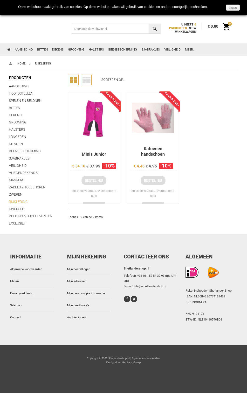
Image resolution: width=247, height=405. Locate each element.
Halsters (96, 49)
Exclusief (17, 223)
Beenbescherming (122, 49)
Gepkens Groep (131, 374)
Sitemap (15, 317)
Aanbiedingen (76, 329)
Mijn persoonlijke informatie (86, 305)
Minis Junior (94, 154)
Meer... (190, 49)
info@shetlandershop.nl (150, 298)
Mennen (16, 144)
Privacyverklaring (21, 305)
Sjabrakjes (150, 49)
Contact (15, 329)
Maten (14, 293)
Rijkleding (18, 202)
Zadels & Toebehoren (27, 187)
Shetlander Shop (220, 302)
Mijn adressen (76, 293)
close (232, 8)
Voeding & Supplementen (30, 216)
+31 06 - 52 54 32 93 (151, 287)
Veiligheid (172, 49)
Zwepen (15, 194)
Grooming (76, 49)
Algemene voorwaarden (26, 281)
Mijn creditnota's (78, 317)
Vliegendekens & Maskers (23, 176)
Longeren (17, 137)
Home (21, 63)
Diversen (17, 209)
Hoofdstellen (21, 93)
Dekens (58, 49)
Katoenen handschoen (153, 151)
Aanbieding (24, 49)
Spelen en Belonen (25, 101)
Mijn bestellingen (78, 281)
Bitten (42, 49)
